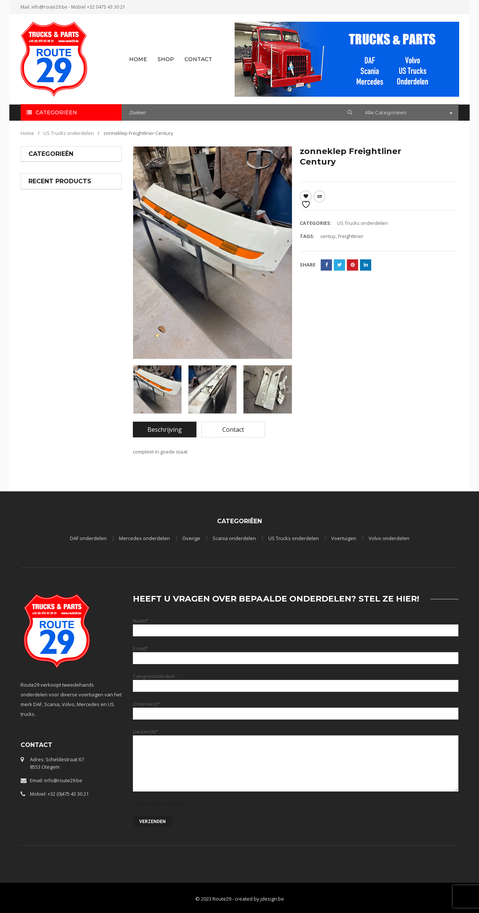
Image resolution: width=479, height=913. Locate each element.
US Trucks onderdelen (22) (58, 225)
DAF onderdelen (88, 538)
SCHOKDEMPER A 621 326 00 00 (88, 357)
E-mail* (295, 653)
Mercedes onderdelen (88, 301)
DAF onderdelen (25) (51, 171)
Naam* (295, 625)
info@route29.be (49, 7)
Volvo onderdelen (389, 538)
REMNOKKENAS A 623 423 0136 (88, 401)
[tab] (164, 429)
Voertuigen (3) (44, 238)
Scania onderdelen (234, 538)
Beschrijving (164, 429)
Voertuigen (343, 538)
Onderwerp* (295, 708)
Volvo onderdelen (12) (53, 252)
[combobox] (407, 113)
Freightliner (350, 236)
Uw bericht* (295, 747)
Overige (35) (41, 198)
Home (27, 133)
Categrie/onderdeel (295, 680)
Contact (233, 429)
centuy (328, 236)
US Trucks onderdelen (68, 133)
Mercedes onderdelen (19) (58, 184)
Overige (191, 538)
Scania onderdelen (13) (54, 211)
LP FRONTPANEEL (83, 310)
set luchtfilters (80, 446)
